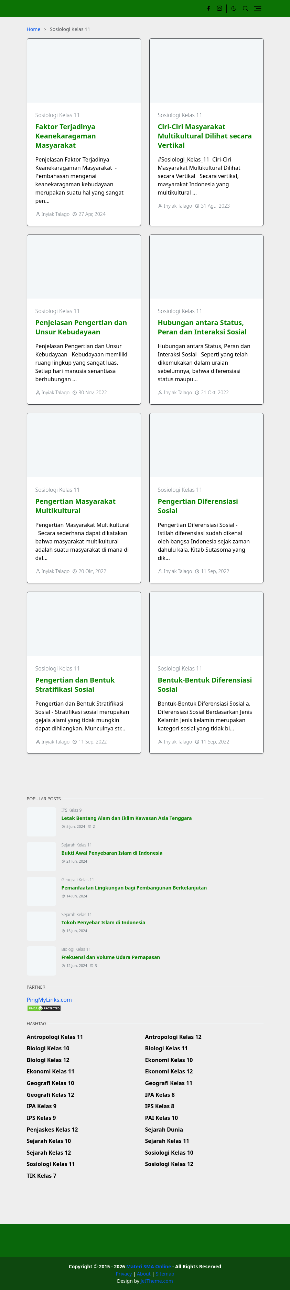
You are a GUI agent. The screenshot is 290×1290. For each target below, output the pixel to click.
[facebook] (208, 8)
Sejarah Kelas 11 (77, 845)
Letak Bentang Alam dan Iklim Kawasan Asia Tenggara (127, 818)
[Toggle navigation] (258, 8)
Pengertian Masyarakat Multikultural (75, 506)
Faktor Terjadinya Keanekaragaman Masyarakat (65, 136)
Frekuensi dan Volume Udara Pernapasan (111, 957)
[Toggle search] (245, 8)
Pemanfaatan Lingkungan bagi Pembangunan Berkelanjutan (134, 887)
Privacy (124, 1273)
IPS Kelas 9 (72, 810)
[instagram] (219, 8)
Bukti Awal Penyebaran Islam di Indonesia (112, 853)
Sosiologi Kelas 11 (57, 115)
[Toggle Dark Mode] (233, 8)
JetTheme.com (157, 1281)
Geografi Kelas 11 (78, 880)
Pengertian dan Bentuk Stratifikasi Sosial (75, 684)
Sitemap (165, 1273)
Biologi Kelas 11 (76, 949)
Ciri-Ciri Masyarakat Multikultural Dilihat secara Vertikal (205, 136)
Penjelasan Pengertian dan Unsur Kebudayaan (81, 327)
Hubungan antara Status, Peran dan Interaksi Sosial (202, 327)
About (144, 1273)
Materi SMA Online (148, 1266)
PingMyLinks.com (49, 999)
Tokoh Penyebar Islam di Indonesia (104, 922)
